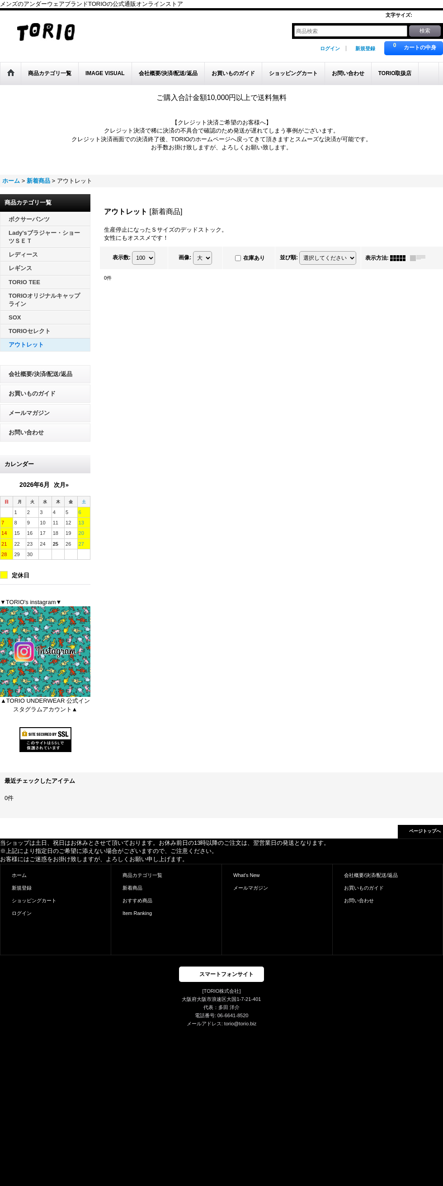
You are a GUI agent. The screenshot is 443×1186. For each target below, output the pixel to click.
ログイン (330, 48)
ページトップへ (425, 831)
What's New (246, 875)
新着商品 (132, 888)
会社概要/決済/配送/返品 (40, 374)
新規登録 (365, 48)
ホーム (19, 875)
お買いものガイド (32, 393)
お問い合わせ (26, 432)
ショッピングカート (34, 900)
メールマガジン (29, 413)
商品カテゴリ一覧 (142, 875)
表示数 (122, 257)
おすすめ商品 (137, 900)
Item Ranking (137, 913)
